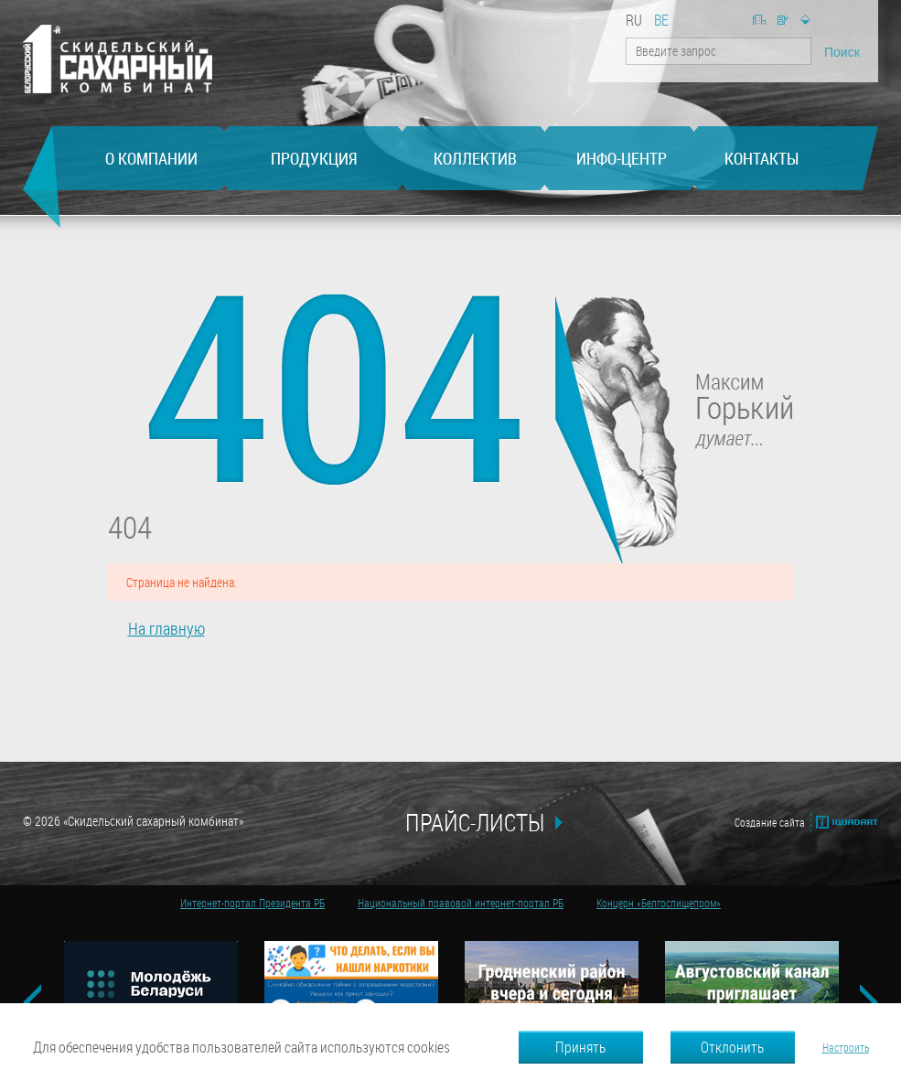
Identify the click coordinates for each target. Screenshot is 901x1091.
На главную (759, 20)
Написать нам (783, 20)
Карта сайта (805, 20)
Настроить (845, 1047)
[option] (150, 986)
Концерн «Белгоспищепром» (658, 902)
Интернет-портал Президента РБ (252, 902)
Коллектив (475, 158)
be (661, 19)
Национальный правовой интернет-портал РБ (460, 902)
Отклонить (732, 1046)
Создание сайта (770, 822)
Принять (580, 1046)
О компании (151, 158)
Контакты (761, 158)
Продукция (314, 158)
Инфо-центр (621, 158)
